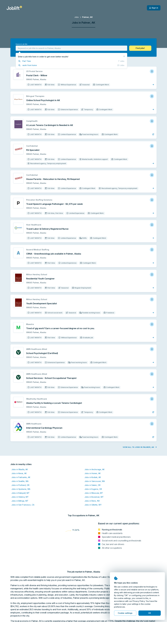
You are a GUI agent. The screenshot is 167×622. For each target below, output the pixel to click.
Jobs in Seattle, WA (19, 481)
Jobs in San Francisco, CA (22, 505)
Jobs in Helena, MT (20, 497)
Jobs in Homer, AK (93, 473)
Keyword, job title (21, 44)
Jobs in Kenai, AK (19, 473)
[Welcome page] (14, 8)
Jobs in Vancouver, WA (95, 481)
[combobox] (71, 48)
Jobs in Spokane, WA (20, 489)
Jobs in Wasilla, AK (19, 469)
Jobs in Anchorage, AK (95, 469)
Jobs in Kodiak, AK (93, 477)
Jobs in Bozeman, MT (94, 497)
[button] (140, 48)
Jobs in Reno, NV (92, 501)
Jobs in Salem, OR (92, 485)
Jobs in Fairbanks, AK (20, 477)
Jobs (76, 17)
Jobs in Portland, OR (20, 485)
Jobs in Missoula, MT (94, 493)
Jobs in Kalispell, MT (20, 493)
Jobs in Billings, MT (19, 501)
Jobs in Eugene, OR (93, 489)
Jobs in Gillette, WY (93, 505)
